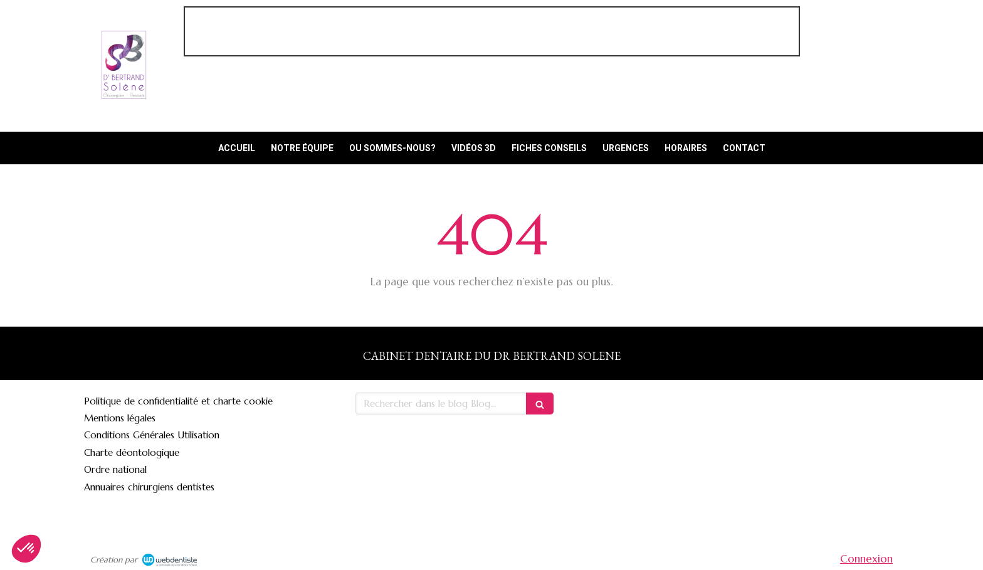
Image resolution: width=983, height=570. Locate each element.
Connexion (866, 559)
